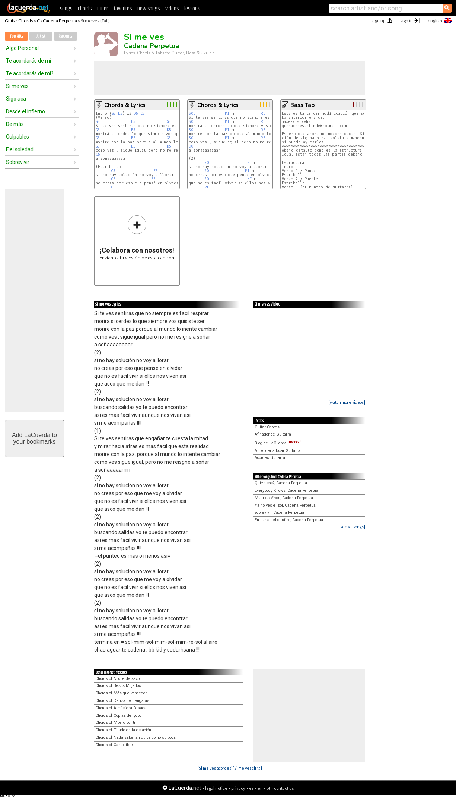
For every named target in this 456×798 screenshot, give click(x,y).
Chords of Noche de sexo (117, 678)
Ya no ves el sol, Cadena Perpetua (285, 505)
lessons (192, 8)
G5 (114, 113)
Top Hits (16, 36)
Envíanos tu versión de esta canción (136, 237)
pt (268, 788)
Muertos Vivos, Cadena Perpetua (284, 497)
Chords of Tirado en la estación (123, 730)
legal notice (216, 788)
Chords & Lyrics (125, 105)
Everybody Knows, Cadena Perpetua (286, 490)
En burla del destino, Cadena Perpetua (289, 519)
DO (191, 146)
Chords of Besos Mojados (118, 685)
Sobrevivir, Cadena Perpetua (279, 512)
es (251, 788)
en (260, 788)
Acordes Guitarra (270, 457)
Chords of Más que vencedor (121, 693)
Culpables (17, 137)
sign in (406, 20)
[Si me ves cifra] (247, 768)
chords (85, 8)
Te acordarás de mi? (30, 73)
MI (227, 113)
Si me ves (17, 86)
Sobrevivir (17, 162)
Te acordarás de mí (28, 61)
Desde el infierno (25, 111)
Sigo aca (16, 99)
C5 (142, 113)
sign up (378, 20)
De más (15, 124)
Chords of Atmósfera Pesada (121, 708)
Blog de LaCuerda (278, 443)
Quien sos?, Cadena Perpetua (281, 483)
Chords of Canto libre (114, 744)
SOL (192, 113)
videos (172, 8)
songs (66, 8)
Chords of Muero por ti (115, 722)
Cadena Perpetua (60, 20)
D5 (136, 113)
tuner (102, 8)
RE (263, 113)
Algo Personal (22, 48)
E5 (120, 113)
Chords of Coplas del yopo (118, 715)
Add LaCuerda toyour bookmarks (34, 438)
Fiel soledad (20, 149)
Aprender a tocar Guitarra (277, 450)
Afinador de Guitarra (273, 434)
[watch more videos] (346, 402)
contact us (284, 788)
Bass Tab (302, 105)
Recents (65, 36)
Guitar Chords (19, 20)
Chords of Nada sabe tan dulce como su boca (135, 737)
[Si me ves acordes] (215, 768)
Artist (40, 36)
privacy (238, 788)
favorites (123, 8)
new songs (148, 8)
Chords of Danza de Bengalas (122, 700)
